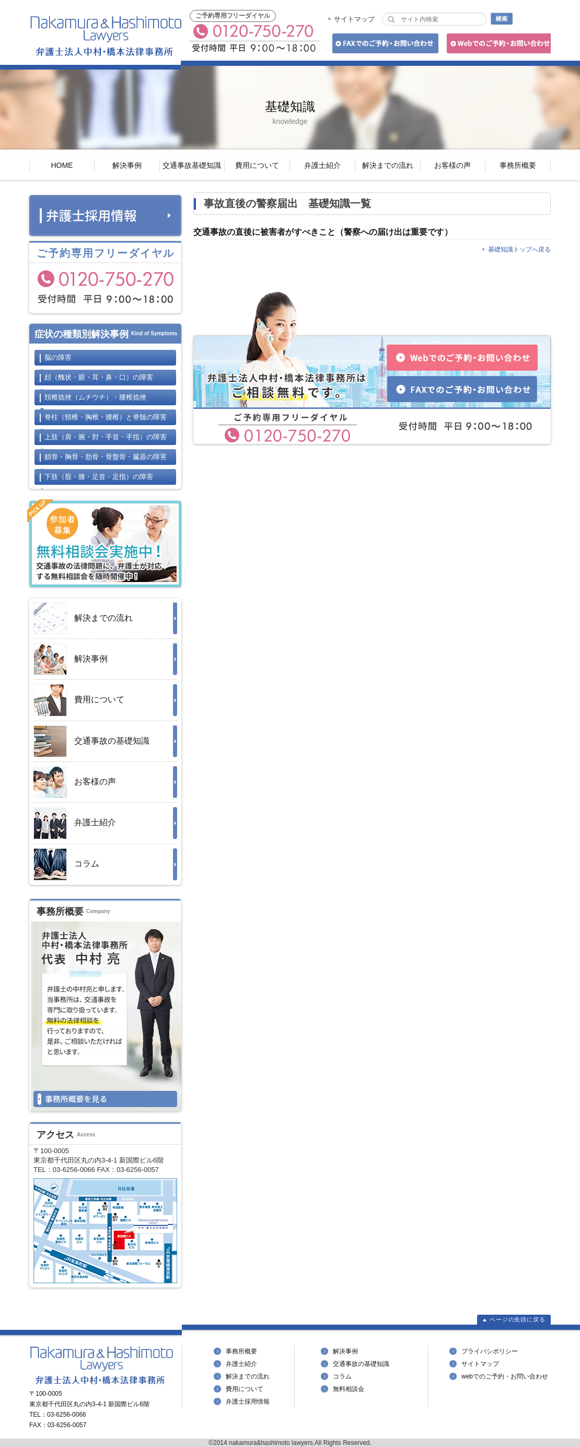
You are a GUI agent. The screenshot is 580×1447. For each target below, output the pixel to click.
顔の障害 (98, 377)
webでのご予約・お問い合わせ (504, 1376)
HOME (62, 165)
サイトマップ (354, 19)
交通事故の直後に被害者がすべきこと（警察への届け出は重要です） (323, 231)
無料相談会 (348, 1389)
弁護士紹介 (322, 165)
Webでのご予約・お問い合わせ (497, 45)
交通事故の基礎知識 (91, 741)
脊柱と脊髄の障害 (105, 417)
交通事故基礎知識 (192, 165)
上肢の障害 (105, 437)
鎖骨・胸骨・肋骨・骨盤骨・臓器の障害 (105, 457)
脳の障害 (58, 357)
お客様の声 (452, 165)
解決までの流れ (387, 165)
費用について (257, 165)
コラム (66, 864)
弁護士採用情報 (248, 1401)
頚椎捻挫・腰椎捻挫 (95, 397)
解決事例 (127, 165)
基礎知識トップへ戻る (519, 249)
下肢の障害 (98, 477)
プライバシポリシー (489, 1351)
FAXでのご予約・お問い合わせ (383, 45)
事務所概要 (518, 165)
